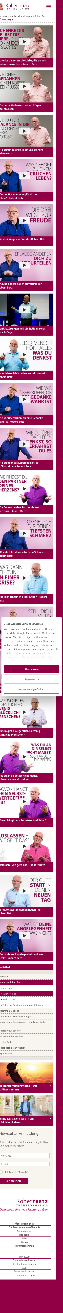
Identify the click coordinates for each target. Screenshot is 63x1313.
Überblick (10, 976)
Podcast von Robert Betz (17, 1036)
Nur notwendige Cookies (31, 689)
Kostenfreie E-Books (15, 1010)
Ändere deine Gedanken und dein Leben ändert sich (29, 1023)
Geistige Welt (12, 1042)
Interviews (14, 987)
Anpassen (32, 679)
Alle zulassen (31, 668)
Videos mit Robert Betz (41, 16)
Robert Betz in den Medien (18, 1047)
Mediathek (22, 16)
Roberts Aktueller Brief (16, 1030)
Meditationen (16, 999)
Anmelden (20, 1181)
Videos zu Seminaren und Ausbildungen (29, 1005)
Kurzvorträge (16, 993)
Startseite (9, 16)
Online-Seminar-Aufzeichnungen (21, 1016)
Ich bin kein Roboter (36, 1172)
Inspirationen (12, 1053)
